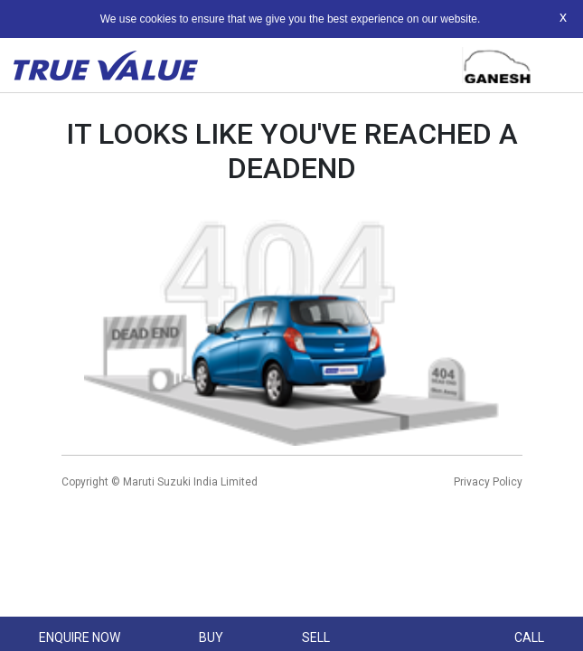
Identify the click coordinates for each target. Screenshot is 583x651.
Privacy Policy (488, 482)
